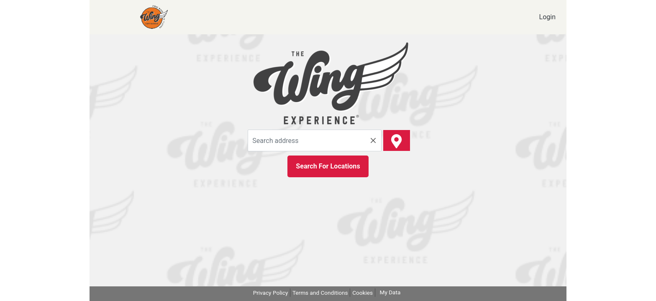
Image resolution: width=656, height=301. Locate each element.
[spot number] (396, 140)
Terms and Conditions (320, 292)
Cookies (362, 292)
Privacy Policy (270, 292)
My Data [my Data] (390, 292)
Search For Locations (328, 166)
